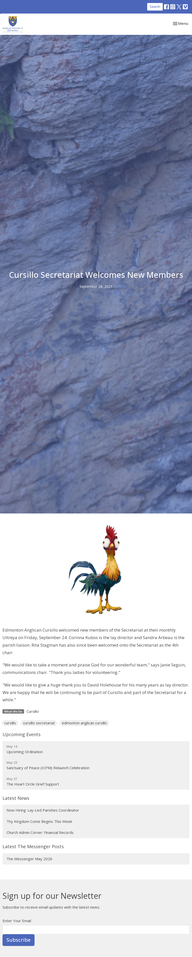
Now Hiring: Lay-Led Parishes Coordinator (43, 810)
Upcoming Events (22, 734)
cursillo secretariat (39, 722)
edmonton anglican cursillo (84, 722)
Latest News (16, 798)
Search (155, 6)
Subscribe (19, 939)
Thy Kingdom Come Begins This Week (39, 821)
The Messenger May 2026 (29, 858)
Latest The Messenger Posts (33, 846)
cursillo (10, 722)
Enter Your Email (17, 920)
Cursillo (33, 711)
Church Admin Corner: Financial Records (40, 832)
